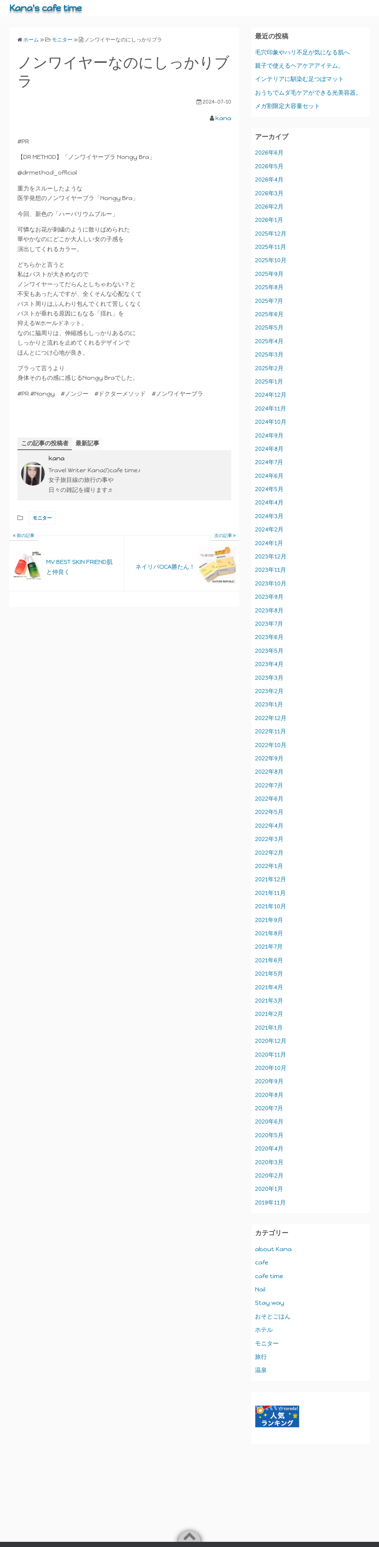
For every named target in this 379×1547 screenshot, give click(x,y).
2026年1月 (269, 219)
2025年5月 (269, 327)
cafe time (269, 1276)
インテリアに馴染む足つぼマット (299, 78)
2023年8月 (269, 610)
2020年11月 (270, 1054)
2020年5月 (269, 1135)
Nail (260, 1289)
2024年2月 (269, 529)
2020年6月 (269, 1121)
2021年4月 (269, 987)
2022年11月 (270, 731)
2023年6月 (269, 637)
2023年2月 (269, 691)
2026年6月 (269, 152)
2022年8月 (269, 771)
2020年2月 (269, 1175)
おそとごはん (273, 1316)
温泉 (261, 1370)
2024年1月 (269, 543)
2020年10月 (270, 1067)
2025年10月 (270, 260)
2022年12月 (270, 718)
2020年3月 (269, 1162)
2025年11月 (270, 246)
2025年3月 (269, 354)
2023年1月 (269, 704)
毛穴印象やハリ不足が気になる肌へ (302, 52)
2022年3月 (269, 838)
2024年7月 (269, 462)
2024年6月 (269, 475)
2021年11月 (270, 892)
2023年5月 (269, 650)
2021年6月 (269, 960)
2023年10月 (270, 583)
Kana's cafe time (45, 8)
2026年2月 (269, 206)
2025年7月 (269, 300)
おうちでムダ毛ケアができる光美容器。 (308, 92)
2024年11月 (270, 408)
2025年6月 (269, 314)
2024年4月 (269, 502)
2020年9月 (269, 1081)
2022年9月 (269, 758)
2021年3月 (269, 1000)
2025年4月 (269, 341)
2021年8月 (269, 933)
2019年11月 (270, 1202)
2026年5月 (269, 166)
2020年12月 (270, 1040)
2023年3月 (269, 677)
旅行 (261, 1356)
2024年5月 (269, 489)
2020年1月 (269, 1188)
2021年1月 (269, 1027)
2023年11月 (270, 569)
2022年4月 (269, 825)
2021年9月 (269, 919)
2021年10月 (270, 906)
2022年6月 (269, 798)
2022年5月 (269, 811)
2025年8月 (269, 287)
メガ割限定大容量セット (287, 105)
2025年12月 (270, 233)
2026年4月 (269, 179)
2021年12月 (270, 879)
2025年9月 (269, 273)
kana (223, 118)
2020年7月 (269, 1108)
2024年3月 (269, 516)
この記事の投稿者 (44, 443)
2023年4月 (269, 664)
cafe (261, 1262)
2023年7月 (269, 623)
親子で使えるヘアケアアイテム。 (299, 65)
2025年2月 (269, 368)
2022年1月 (269, 865)
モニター (42, 518)
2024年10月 (270, 421)
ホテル (264, 1329)
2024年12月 (270, 394)
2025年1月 (269, 381)
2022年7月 (269, 785)
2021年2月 (269, 1013)
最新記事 (87, 443)
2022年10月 (270, 745)
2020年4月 (269, 1148)
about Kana (273, 1249)
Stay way (269, 1302)
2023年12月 (270, 556)
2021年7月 (269, 946)
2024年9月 (269, 435)
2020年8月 (269, 1094)
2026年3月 (269, 193)
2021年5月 (269, 973)
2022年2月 (269, 852)
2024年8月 (269, 448)
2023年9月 (269, 596)
